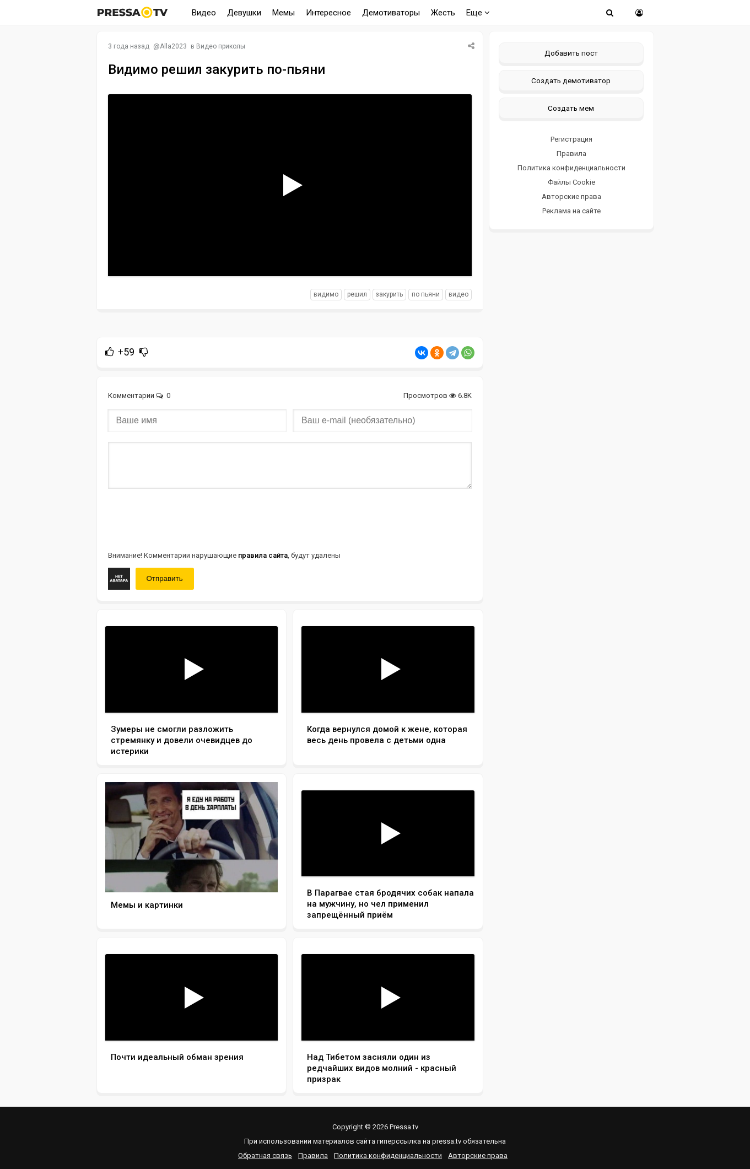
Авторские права (571, 196)
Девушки (244, 13)
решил (357, 294)
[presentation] (192, 518)
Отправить (165, 578)
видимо (326, 294)
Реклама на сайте (571, 211)
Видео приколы (220, 46)
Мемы (283, 13)
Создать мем (571, 108)
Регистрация (571, 139)
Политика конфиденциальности (571, 168)
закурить (389, 294)
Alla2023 (173, 46)
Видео (204, 13)
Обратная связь (265, 1155)
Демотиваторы (391, 13)
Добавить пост (571, 53)
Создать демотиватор (571, 80)
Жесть (443, 13)
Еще (478, 13)
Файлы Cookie (571, 182)
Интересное (328, 13)
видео (458, 294)
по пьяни (426, 294)
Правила (571, 153)
